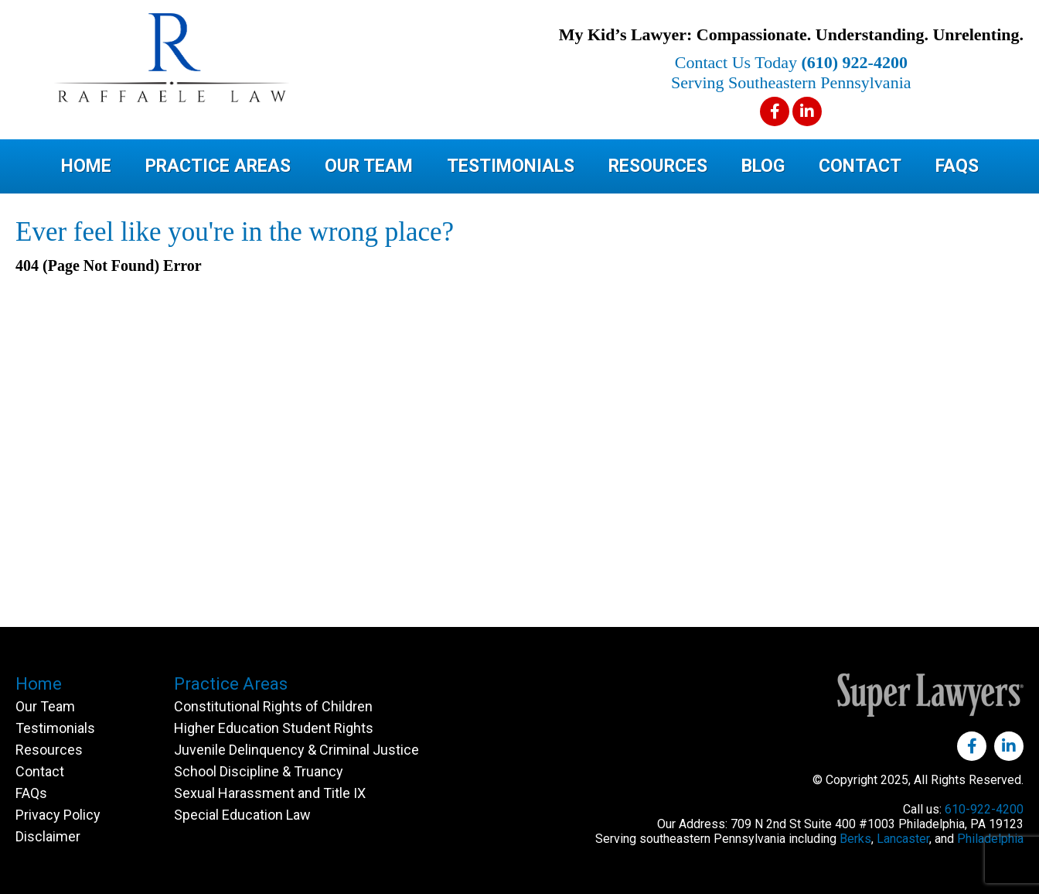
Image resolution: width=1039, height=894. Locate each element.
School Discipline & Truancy (258, 771)
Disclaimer (47, 836)
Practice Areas (218, 166)
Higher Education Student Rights (273, 728)
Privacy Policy (57, 815)
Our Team (369, 166)
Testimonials (510, 166)
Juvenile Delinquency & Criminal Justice (296, 750)
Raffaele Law (232, 57)
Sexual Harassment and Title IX (270, 793)
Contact (860, 166)
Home (86, 166)
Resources (657, 166)
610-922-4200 (984, 809)
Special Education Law (242, 815)
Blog (763, 166)
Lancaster (903, 838)
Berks (855, 838)
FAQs (957, 166)
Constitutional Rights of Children (273, 706)
